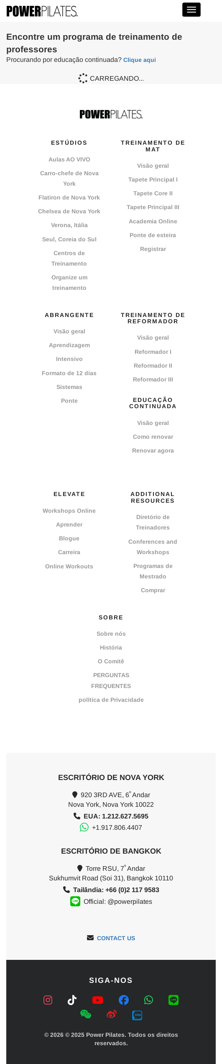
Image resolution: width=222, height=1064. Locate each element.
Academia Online (153, 221)
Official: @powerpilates (118, 901)
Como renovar (153, 436)
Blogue (69, 538)
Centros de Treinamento (69, 258)
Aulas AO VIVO (69, 159)
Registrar (153, 249)
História (111, 647)
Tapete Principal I (153, 179)
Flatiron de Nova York (69, 197)
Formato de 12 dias (69, 373)
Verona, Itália (69, 225)
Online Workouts (69, 566)
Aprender (69, 524)
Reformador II (153, 365)
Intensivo (69, 359)
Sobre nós (111, 633)
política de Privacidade (111, 699)
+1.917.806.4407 (117, 827)
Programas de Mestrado (153, 571)
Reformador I (153, 351)
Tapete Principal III (153, 207)
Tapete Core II (153, 193)
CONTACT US (116, 938)
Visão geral (153, 165)
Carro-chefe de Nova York (69, 178)
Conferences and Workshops (152, 546)
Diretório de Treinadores (153, 522)
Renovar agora (153, 450)
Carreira (69, 552)
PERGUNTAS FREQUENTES (111, 680)
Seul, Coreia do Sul (69, 239)
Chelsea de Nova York (69, 211)
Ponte (69, 400)
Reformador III (153, 379)
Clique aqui (139, 59)
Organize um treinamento (69, 282)
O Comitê (111, 661)
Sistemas (69, 387)
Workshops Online (69, 510)
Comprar (153, 590)
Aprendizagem (69, 345)
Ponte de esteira (153, 235)
